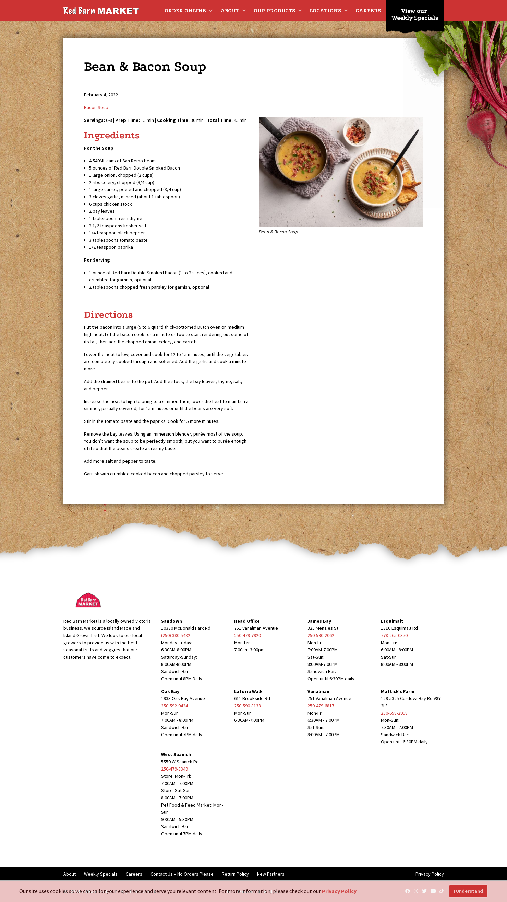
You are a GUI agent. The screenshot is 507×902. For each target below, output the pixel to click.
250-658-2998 (394, 713)
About (233, 11)
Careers (368, 11)
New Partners (271, 874)
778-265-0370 (394, 635)
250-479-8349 (174, 769)
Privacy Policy (429, 874)
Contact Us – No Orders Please (182, 874)
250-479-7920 (247, 635)
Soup (103, 107)
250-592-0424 (174, 706)
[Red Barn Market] (101, 10)
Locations (329, 11)
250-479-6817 (320, 706)
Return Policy (235, 874)
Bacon (90, 107)
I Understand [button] (468, 891)
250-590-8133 (247, 706)
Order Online (189, 11)
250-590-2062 (320, 635)
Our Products (278, 11)
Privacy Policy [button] (339, 891)
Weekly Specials (101, 874)
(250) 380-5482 (175, 635)
